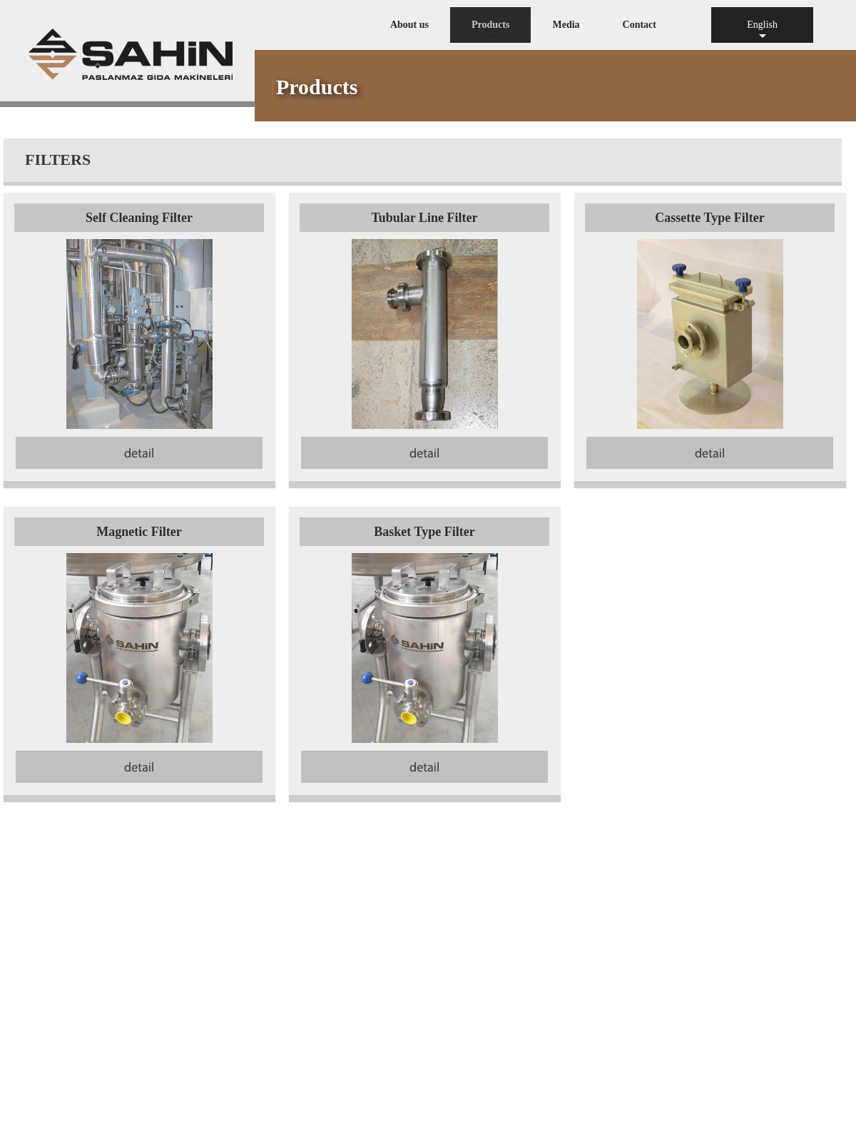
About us (409, 24)
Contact (639, 24)
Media (565, 24)
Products (490, 31)
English (762, 31)
